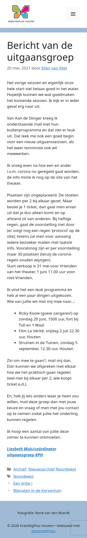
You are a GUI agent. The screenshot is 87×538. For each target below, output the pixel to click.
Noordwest (23, 476)
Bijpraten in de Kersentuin (37, 490)
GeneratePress (43, 531)
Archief (19, 469)
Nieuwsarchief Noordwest (52, 469)
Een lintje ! (22, 483)
